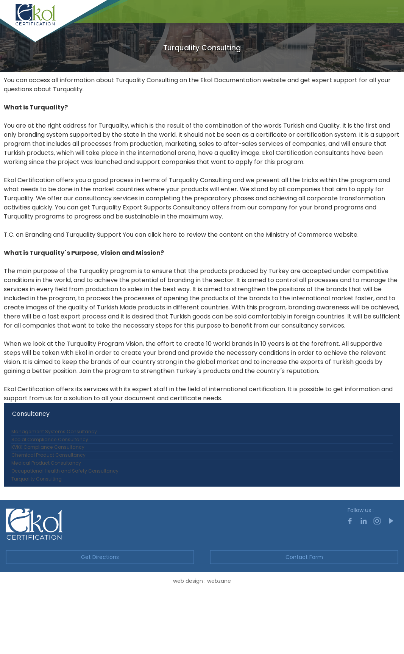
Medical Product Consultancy (47, 504)
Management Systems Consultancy (55, 436)
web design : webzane (202, 645)
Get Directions (100, 621)
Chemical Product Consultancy (49, 487)
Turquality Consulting (36, 538)
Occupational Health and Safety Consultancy (66, 521)
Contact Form (304, 621)
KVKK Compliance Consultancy (49, 470)
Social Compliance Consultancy (50, 453)
